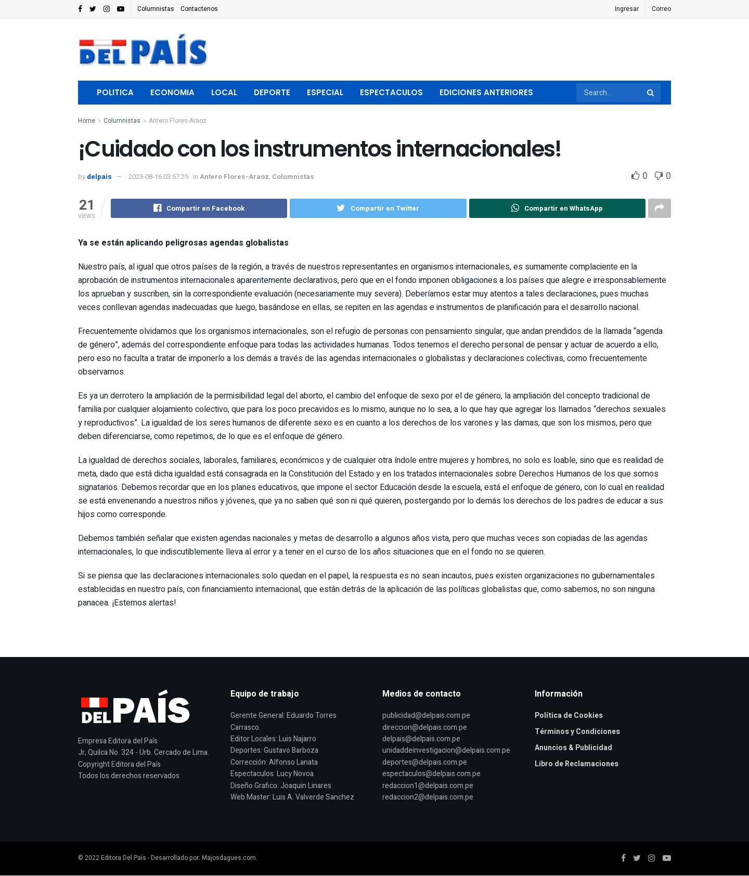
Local (224, 92)
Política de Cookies (569, 716)
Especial (325, 92)
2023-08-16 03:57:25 (158, 177)
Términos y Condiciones (577, 732)
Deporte (272, 92)
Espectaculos (391, 92)
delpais (99, 177)
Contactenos (199, 9)
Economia (172, 92)
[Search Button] (651, 92)
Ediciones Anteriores (486, 92)
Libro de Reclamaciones (576, 764)
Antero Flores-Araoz (177, 120)
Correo (661, 9)
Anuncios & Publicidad (573, 748)
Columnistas (155, 9)
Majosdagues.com (229, 858)
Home (86, 120)
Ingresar (627, 9)
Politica (115, 92)
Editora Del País (123, 858)
